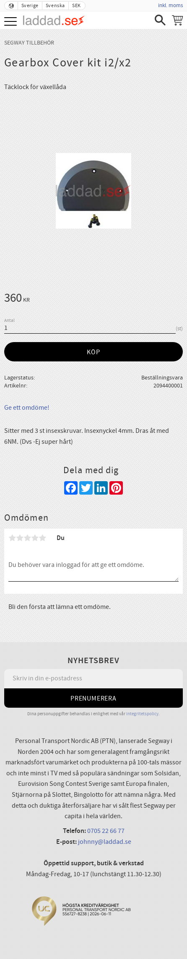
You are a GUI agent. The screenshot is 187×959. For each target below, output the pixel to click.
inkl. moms (170, 5)
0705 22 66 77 (106, 831)
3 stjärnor (27, 538)
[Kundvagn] (177, 20)
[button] (11, 22)
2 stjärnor (19, 538)
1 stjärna (12, 538)
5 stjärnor (42, 538)
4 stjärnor (35, 538)
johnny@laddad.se (104, 842)
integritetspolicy (142, 714)
